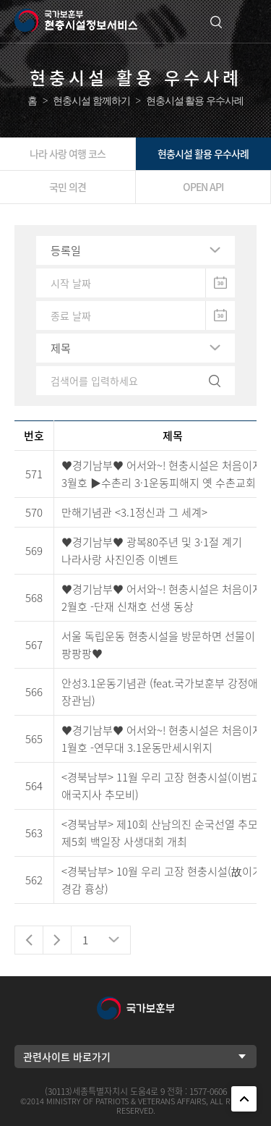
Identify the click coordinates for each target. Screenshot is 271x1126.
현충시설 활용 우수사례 (203, 153)
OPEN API (203, 186)
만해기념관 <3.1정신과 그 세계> (134, 512)
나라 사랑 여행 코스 (68, 153)
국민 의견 (67, 186)
